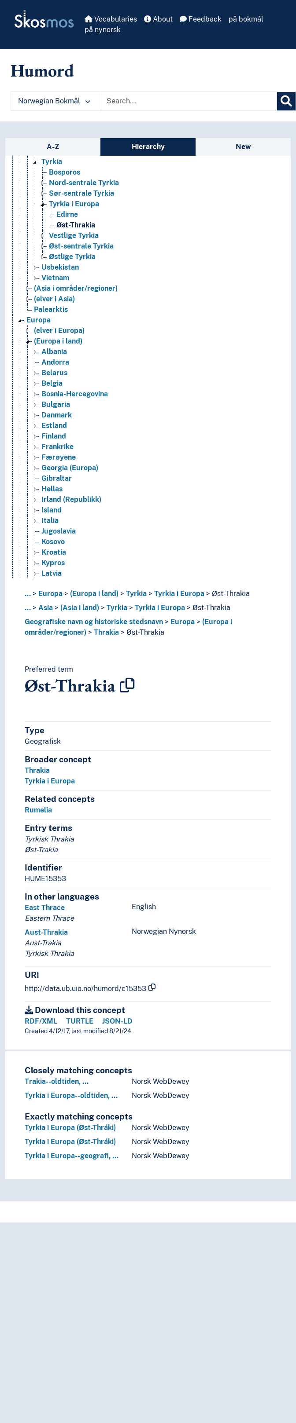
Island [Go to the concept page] (51, 510)
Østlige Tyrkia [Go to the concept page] (72, 256)
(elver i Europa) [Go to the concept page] (59, 330)
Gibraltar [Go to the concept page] (56, 478)
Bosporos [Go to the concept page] (64, 172)
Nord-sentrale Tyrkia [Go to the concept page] (84, 183)
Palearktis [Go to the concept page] (51, 309)
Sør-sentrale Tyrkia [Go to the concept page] (81, 193)
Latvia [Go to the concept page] (51, 573)
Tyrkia (136, 593)
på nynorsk (103, 30)
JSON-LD (117, 1021)
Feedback (201, 19)
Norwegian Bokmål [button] (54, 101)
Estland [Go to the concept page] (54, 425)
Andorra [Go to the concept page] (55, 362)
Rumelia (38, 810)
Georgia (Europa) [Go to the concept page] (69, 468)
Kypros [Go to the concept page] (53, 563)
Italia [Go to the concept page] (50, 520)
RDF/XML (41, 1021)
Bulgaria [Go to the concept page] (55, 404)
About (158, 19)
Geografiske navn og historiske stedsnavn (94, 622)
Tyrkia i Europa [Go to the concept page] (74, 204)
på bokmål (246, 19)
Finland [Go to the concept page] (53, 436)
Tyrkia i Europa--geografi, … (71, 1156)
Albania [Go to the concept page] (54, 352)
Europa (50, 593)
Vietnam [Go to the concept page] (55, 278)
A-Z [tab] (53, 147)
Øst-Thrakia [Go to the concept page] (75, 225)
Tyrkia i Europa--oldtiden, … (71, 1095)
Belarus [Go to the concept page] (54, 373)
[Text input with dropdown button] (189, 101)
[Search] (286, 101)
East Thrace (45, 908)
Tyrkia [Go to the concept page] (51, 161)
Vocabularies (111, 19)
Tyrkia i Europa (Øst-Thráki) (70, 1127)
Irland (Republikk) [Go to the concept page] (71, 499)
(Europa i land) (94, 593)
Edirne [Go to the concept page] (67, 214)
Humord (42, 70)
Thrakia (106, 632)
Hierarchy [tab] (148, 147)
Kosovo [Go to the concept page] (53, 542)
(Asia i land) (79, 608)
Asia (45, 608)
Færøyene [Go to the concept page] (58, 457)
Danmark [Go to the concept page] (56, 415)
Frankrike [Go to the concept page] (57, 447)
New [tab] (243, 147)
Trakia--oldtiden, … (57, 1081)
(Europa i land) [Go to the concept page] (58, 341)
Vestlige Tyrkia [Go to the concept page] (74, 235)
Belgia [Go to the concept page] (52, 383)
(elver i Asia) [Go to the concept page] (54, 299)
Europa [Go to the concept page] (38, 320)
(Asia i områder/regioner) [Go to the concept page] (76, 288)
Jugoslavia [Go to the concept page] (58, 531)
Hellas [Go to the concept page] (52, 489)
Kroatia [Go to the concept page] (53, 552)
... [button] (28, 593)
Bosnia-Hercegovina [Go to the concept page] (74, 394)
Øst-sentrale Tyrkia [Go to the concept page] (81, 246)
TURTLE (79, 1021)
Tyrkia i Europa (179, 593)
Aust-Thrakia (46, 932)
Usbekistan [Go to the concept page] (60, 267)
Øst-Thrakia (231, 593)
